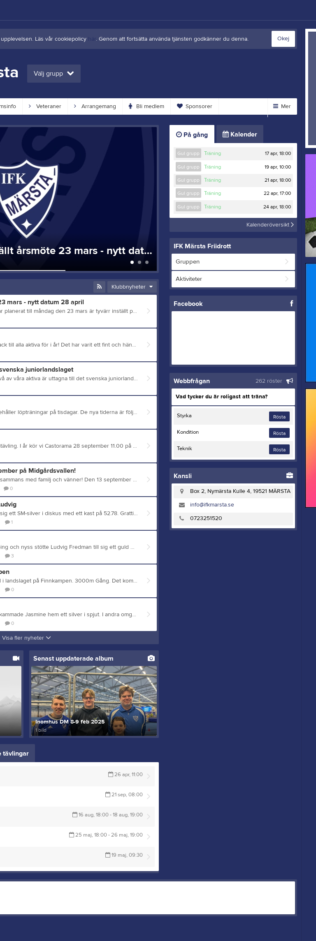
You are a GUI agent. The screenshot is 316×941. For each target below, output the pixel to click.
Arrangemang (95, 106)
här (92, 39)
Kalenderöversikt (270, 225)
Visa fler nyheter (26, 638)
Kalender (240, 134)
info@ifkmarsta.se (212, 505)
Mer (282, 106)
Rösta (279, 417)
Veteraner (45, 106)
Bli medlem (146, 106)
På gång (192, 135)
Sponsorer (194, 106)
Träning (212, 153)
